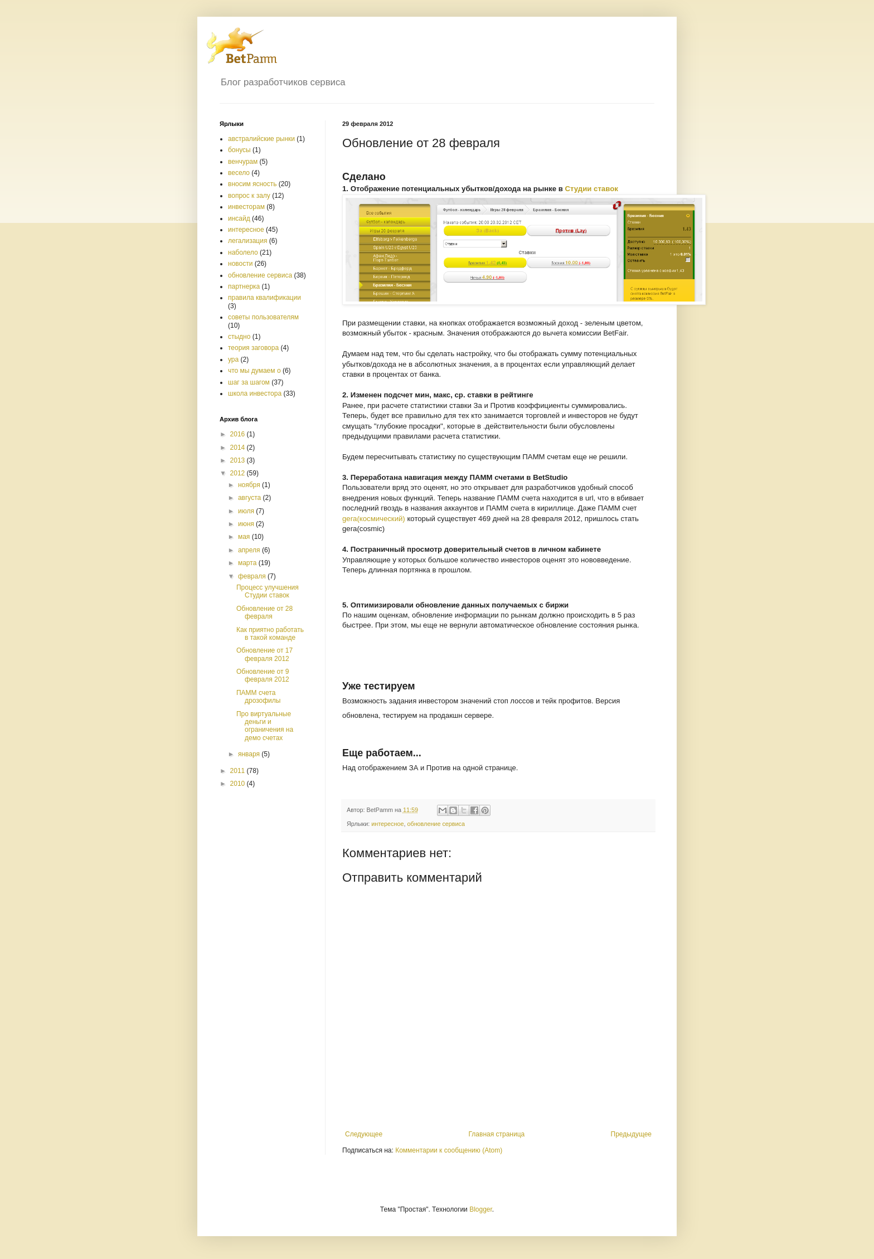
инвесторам (246, 207)
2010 (238, 784)
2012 (238, 473)
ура (233, 359)
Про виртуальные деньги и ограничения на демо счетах (264, 726)
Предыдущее (631, 1134)
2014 (238, 447)
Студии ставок (591, 188)
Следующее (363, 1134)
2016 (238, 434)
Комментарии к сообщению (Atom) (448, 1150)
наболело (243, 252)
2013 (238, 460)
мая (245, 537)
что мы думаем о (254, 371)
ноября (250, 485)
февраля (253, 576)
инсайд (239, 218)
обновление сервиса (436, 823)
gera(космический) (373, 518)
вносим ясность (252, 184)
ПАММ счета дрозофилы (258, 696)
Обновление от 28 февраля (264, 612)
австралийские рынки (261, 139)
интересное (387, 823)
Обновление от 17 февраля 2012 (264, 654)
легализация (247, 241)
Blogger (480, 1209)
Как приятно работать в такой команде (270, 633)
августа (250, 498)
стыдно (239, 337)
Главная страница (497, 1134)
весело (239, 173)
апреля (250, 550)
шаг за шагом (249, 382)
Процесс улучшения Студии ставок (267, 591)
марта (248, 563)
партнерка (244, 286)
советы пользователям (263, 317)
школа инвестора (254, 393)
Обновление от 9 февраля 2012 (262, 675)
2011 (238, 771)
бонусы (239, 150)
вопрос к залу (249, 196)
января (249, 754)
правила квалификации (264, 298)
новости (240, 264)
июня (247, 524)
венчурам (243, 162)
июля (247, 511)
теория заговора (253, 348)
